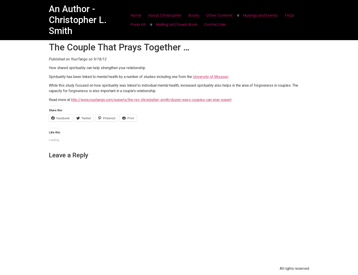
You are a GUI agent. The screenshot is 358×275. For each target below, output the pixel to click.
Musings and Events (260, 15)
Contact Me (215, 24)
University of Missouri (210, 77)
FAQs (289, 15)
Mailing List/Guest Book (176, 24)
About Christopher (165, 15)
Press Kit (138, 24)
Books (193, 15)
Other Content (219, 15)
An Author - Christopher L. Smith (78, 20)
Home (135, 15)
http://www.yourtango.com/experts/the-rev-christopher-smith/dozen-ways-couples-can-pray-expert (151, 100)
